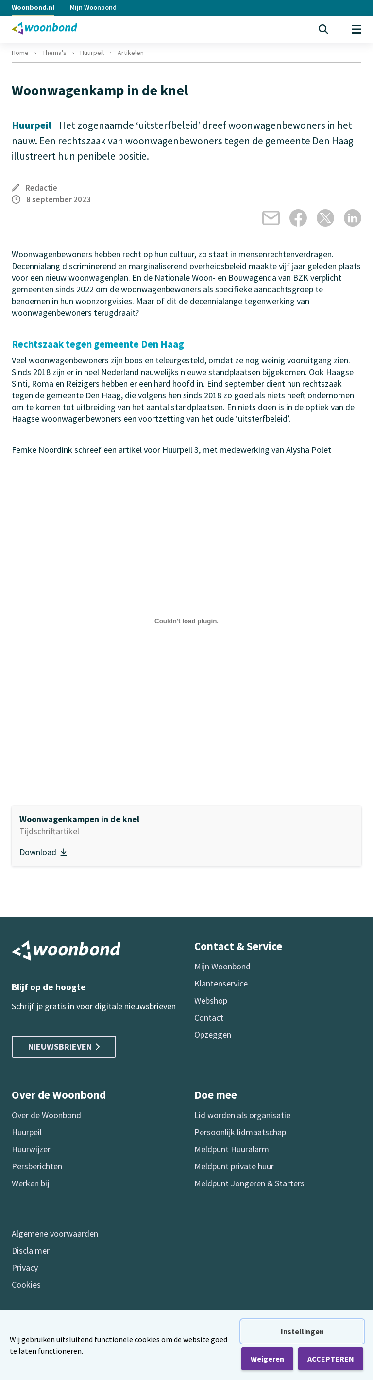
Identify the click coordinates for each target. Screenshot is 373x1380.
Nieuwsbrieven (64, 1046)
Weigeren (267, 1358)
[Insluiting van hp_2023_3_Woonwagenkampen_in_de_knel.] (186, 621)
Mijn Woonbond (93, 7)
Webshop (210, 1000)
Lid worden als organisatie (242, 1115)
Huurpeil (92, 52)
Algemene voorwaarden (55, 1233)
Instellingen (302, 1331)
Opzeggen (212, 1034)
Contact (208, 1017)
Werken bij (30, 1183)
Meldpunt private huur (234, 1166)
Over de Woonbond (46, 1115)
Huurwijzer (31, 1149)
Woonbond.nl (33, 7)
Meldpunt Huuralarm (231, 1149)
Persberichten (37, 1166)
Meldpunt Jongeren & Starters (249, 1183)
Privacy (25, 1267)
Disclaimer (31, 1250)
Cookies (26, 1284)
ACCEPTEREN (330, 1358)
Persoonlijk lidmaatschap (240, 1132)
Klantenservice (221, 983)
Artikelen (131, 52)
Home (20, 52)
